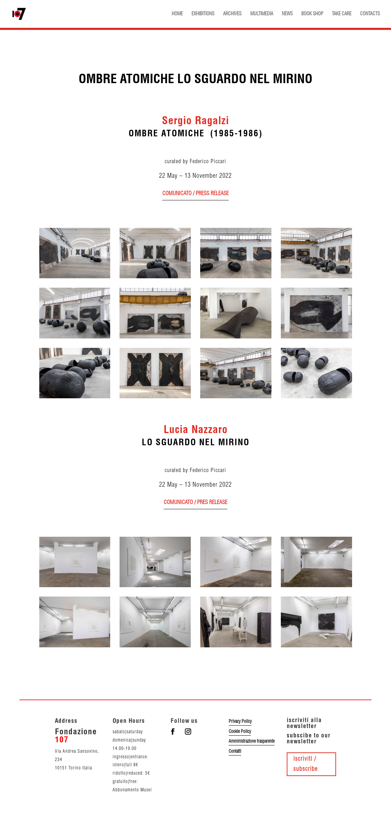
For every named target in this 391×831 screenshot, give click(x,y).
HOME (177, 13)
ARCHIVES (232, 13)
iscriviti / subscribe (305, 764)
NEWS (287, 13)
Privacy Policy (240, 721)
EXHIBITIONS (203, 13)
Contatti (235, 751)
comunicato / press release (195, 193)
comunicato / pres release (195, 502)
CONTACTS (370, 13)
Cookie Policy (240, 731)
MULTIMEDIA (261, 13)
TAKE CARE (341, 13)
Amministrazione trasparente (252, 741)
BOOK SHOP (312, 13)
